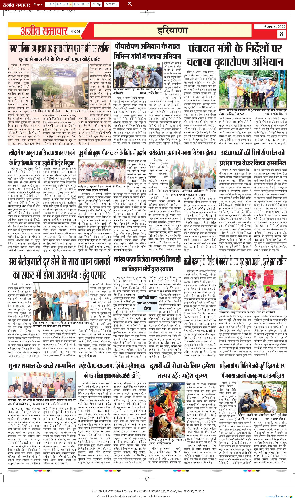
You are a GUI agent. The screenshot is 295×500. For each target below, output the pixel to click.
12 (87, 4)
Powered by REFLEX (279, 496)
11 (83, 4)
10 (78, 4)
